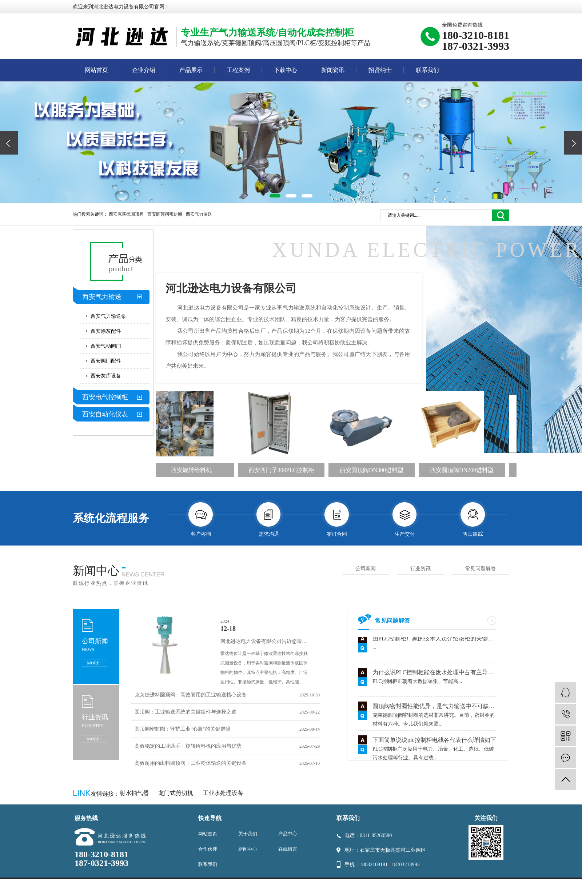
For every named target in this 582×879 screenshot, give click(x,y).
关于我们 (247, 833)
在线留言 (287, 849)
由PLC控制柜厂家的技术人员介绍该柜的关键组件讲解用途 (434, 640)
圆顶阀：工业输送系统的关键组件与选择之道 (185, 712)
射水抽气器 (135, 793)
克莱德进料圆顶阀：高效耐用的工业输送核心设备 (191, 695)
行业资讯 (420, 568)
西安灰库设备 (106, 376)
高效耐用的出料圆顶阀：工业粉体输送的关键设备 (191, 763)
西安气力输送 (199, 214)
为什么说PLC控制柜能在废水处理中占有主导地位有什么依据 (434, 674)
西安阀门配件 (106, 361)
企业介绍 (143, 70)
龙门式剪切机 (176, 793)
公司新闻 (365, 568)
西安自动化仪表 (105, 414)
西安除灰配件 (106, 331)
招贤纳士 (380, 70)
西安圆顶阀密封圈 (164, 214)
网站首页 (96, 70)
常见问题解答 (480, 568)
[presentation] (9, 143)
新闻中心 (247, 849)
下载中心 (285, 70)
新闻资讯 (332, 70)
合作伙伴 (207, 849)
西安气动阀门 (106, 346)
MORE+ (94, 663)
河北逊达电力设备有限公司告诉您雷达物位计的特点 (265, 641)
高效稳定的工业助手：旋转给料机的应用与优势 (188, 746)
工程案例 (238, 70)
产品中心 (287, 833)
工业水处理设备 (223, 793)
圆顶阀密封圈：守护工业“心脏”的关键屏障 (183, 729)
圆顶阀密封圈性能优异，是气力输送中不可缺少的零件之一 (434, 708)
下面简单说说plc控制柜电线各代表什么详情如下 (434, 742)
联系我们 (427, 70)
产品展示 (191, 70)
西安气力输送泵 (108, 316)
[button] (275, 195)
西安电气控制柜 (105, 397)
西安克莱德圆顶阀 (126, 214)
